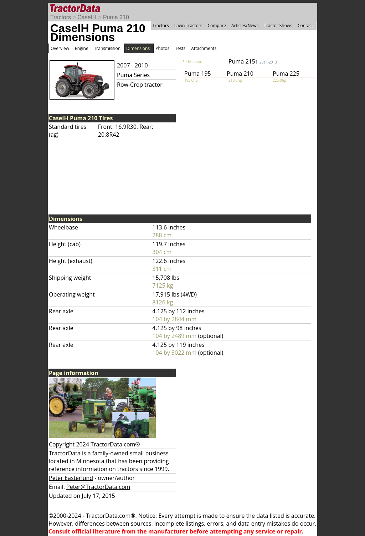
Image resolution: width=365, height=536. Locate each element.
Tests (180, 48)
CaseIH (86, 17)
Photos (162, 48)
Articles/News (244, 25)
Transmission (107, 48)
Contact (305, 25)
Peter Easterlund (71, 478)
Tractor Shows (278, 25)
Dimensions (138, 48)
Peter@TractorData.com (98, 487)
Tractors (60, 17)
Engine (81, 48)
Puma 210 (116, 17)
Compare (216, 25)
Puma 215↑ (252, 61)
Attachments (203, 48)
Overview (60, 48)
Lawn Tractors (188, 25)
